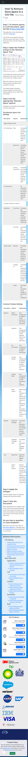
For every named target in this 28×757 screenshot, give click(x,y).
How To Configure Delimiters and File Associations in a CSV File (17, 564)
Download (12, 34)
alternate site (10, 750)
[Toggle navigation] (3, 2)
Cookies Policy (6, 748)
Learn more (20, 625)
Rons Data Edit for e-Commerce (16, 547)
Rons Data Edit (18, 29)
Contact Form (9, 529)
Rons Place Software (9, 527)
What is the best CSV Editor (14, 551)
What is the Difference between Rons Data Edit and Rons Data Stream (16, 554)
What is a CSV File (12, 549)
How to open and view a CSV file (16, 546)
